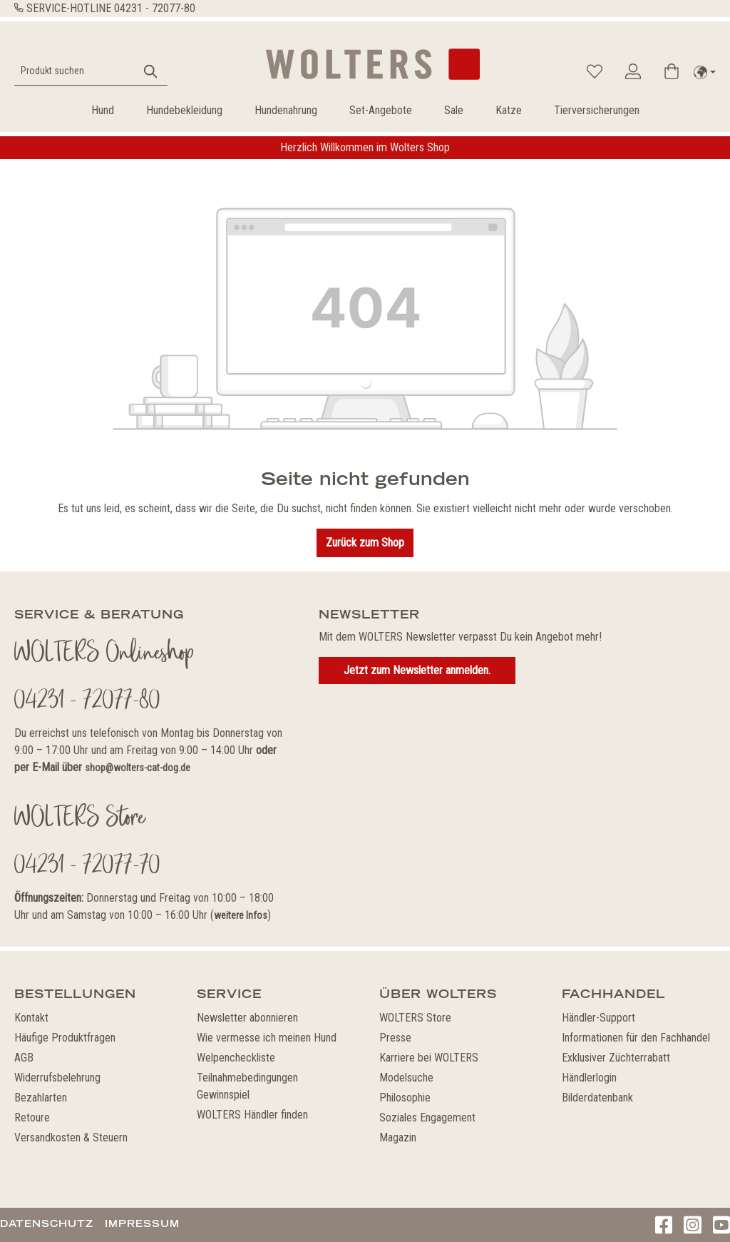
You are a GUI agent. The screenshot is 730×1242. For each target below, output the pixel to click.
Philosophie (405, 1097)
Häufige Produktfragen (64, 1037)
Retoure (32, 1117)
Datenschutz (46, 1223)
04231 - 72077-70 (87, 867)
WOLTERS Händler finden (252, 1114)
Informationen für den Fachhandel (636, 1037)
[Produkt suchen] (74, 71)
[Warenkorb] (671, 71)
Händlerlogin (589, 1077)
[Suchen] (151, 71)
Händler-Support (598, 1017)
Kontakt (31, 1017)
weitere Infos (240, 915)
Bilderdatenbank (597, 1097)
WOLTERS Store (415, 1017)
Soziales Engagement (427, 1117)
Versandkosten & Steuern (71, 1137)
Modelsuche (406, 1077)
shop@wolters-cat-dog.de (137, 767)
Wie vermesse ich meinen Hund (266, 1037)
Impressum (142, 1223)
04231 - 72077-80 (154, 8)
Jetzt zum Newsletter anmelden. (417, 670)
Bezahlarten (40, 1097)
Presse (395, 1037)
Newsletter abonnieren (247, 1017)
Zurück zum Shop (365, 542)
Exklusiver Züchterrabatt (616, 1057)
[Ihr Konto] (633, 71)
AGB (24, 1057)
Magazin (397, 1137)
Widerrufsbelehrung (57, 1077)
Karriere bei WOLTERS (428, 1057)
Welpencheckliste (236, 1057)
